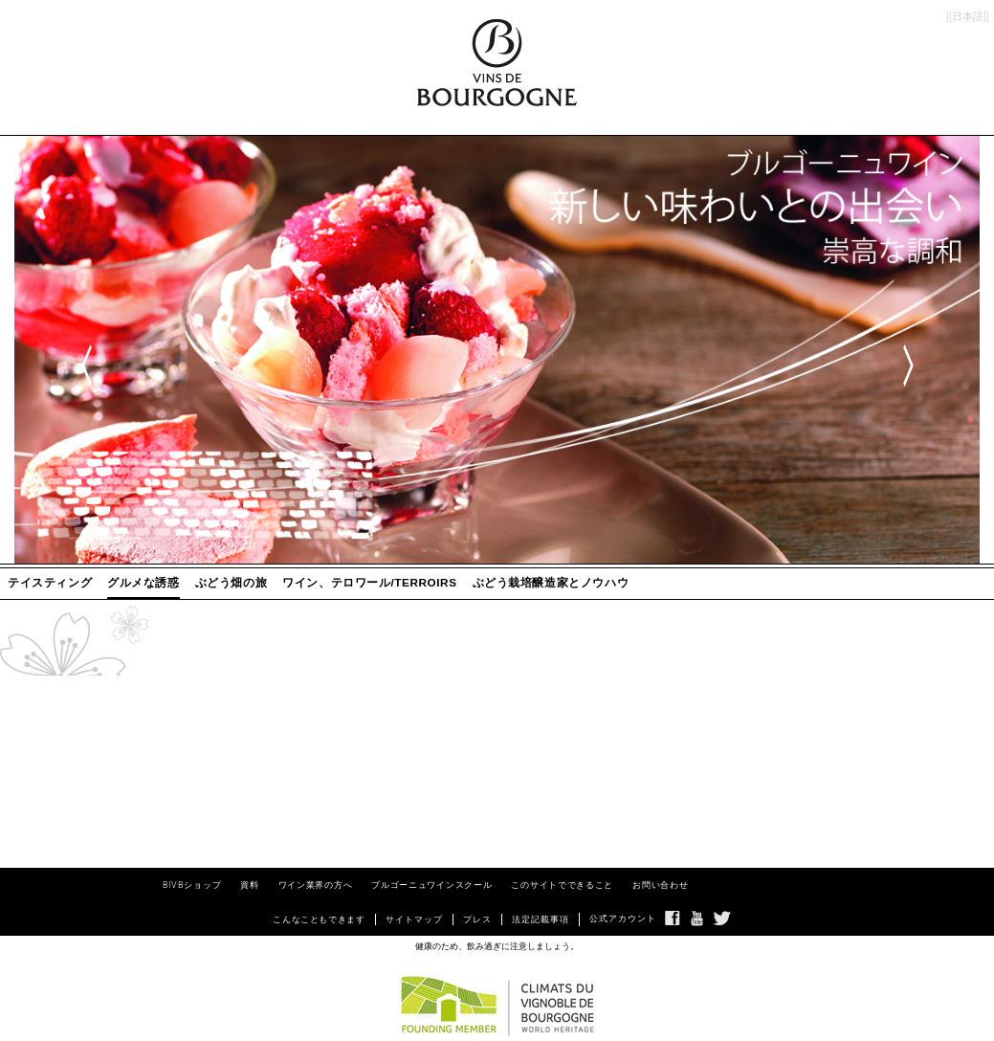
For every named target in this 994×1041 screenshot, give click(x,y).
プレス (477, 919)
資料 (249, 885)
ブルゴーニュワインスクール (431, 885)
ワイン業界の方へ (315, 885)
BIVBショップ (192, 885)
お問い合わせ (660, 885)
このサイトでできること (562, 885)
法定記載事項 (540, 919)
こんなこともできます (318, 919)
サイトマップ (414, 919)
